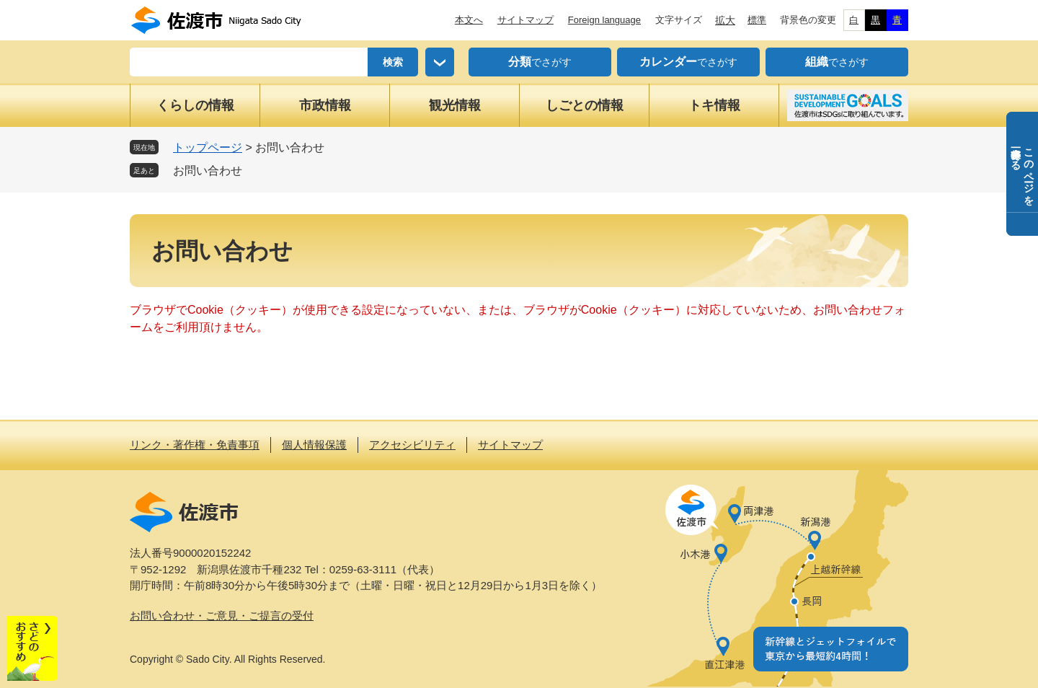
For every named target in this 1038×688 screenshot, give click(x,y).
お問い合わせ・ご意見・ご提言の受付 (222, 615)
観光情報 (455, 105)
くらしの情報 (195, 105)
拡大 (725, 20)
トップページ (207, 147)
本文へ (469, 19)
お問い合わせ (207, 170)
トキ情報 (714, 105)
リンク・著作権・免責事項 (195, 444)
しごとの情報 (585, 105)
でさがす (540, 62)
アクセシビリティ (412, 444)
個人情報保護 (314, 444)
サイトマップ (525, 19)
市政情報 (325, 105)
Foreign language (604, 19)
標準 (757, 19)
